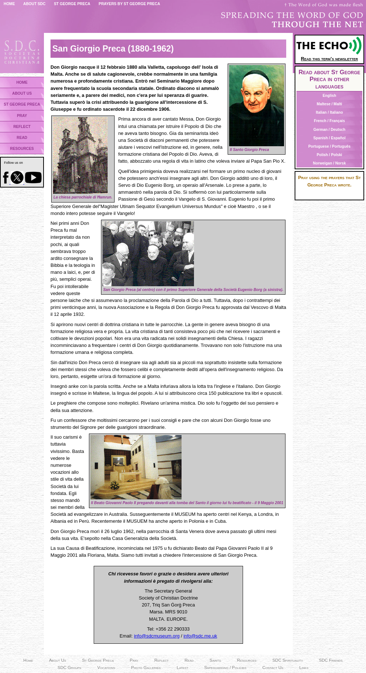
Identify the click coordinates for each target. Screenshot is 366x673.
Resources (246, 660)
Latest (182, 667)
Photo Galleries (146, 667)
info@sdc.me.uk (200, 636)
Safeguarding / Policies (225, 667)
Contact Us (272, 667)
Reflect (161, 660)
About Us (57, 660)
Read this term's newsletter (329, 56)
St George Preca (72, 4)
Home (9, 4)
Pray (134, 660)
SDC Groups (69, 667)
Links (304, 667)
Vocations (106, 667)
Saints (215, 660)
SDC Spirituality (287, 660)
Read (189, 660)
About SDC (34, 4)
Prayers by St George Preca (129, 4)
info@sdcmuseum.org (157, 636)
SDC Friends (331, 660)
